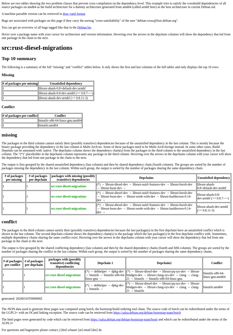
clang (182, 275)
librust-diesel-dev (116, 184)
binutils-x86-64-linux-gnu (165, 278)
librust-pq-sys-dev (174, 271)
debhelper (100, 271)
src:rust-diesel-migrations (37, 47)
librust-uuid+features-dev (149, 184)
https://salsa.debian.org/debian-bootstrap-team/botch (147, 312)
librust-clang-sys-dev (160, 275)
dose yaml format (74, 13)
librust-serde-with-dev (141, 196)
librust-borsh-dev (181, 184)
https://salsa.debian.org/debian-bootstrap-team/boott (124, 319)
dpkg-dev (117, 271)
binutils (94, 275)
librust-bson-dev (111, 188)
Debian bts (84, 27)
